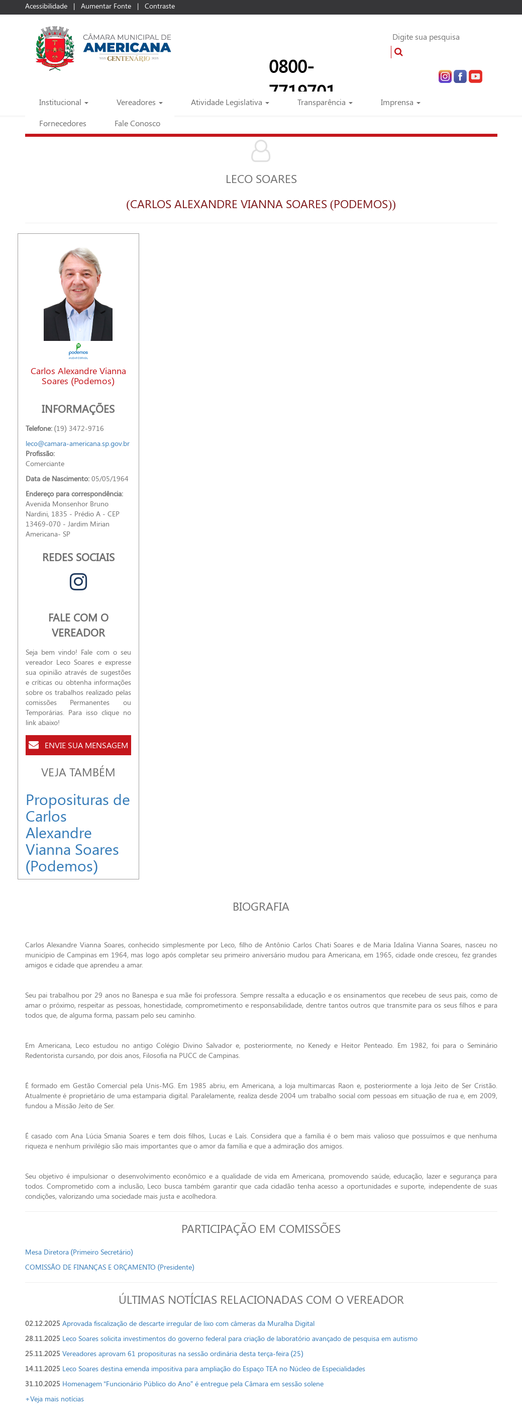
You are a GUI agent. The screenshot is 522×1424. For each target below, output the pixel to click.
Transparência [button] (325, 102)
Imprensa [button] (401, 102)
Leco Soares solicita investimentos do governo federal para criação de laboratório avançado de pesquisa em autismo (239, 1338)
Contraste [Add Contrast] (160, 6)
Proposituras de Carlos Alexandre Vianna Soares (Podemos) (78, 832)
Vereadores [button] (140, 102)
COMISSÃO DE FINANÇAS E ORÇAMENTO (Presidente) (109, 1267)
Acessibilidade (46, 6)
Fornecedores (62, 123)
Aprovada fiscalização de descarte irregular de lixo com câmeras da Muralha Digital (190, 1323)
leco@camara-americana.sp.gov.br (78, 443)
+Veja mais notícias (54, 1398)
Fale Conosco (137, 123)
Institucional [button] (63, 102)
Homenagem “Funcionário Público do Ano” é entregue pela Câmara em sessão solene (193, 1383)
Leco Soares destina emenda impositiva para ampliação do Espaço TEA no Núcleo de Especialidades (213, 1368)
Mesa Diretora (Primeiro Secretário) (79, 1252)
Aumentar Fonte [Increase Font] (106, 6)
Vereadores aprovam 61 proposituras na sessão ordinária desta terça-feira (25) (182, 1353)
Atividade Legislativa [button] (230, 102)
